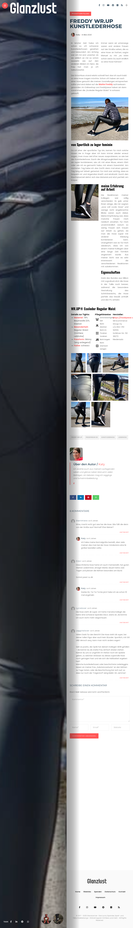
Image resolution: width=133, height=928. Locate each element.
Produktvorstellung (80, 14)
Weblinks (87, 891)
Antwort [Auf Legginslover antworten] (124, 678)
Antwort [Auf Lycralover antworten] (124, 622)
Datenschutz (110, 891)
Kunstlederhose (108, 437)
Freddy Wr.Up (76, 437)
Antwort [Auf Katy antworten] (124, 553)
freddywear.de (92, 437)
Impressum (100, 897)
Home (77, 891)
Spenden (98, 891)
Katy (78, 35)
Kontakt (122, 891)
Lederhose (122, 437)
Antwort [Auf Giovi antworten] (124, 582)
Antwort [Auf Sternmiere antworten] (124, 532)
